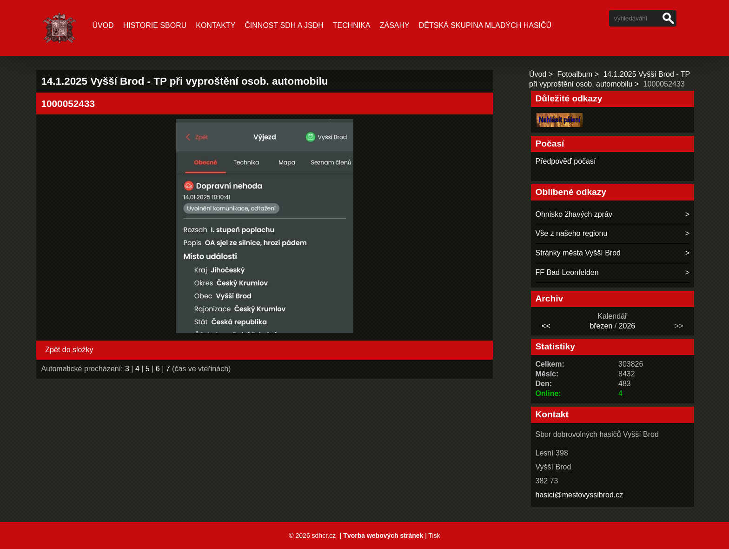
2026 (627, 326)
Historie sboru (155, 25)
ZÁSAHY (395, 25)
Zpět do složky (69, 350)
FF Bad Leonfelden (567, 272)
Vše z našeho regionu (572, 233)
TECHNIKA (352, 25)
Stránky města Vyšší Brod (578, 253)
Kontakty (215, 25)
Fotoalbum (575, 74)
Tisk (434, 535)
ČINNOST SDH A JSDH (284, 25)
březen (601, 326)
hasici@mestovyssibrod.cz (579, 495)
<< (546, 326)
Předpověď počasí (566, 161)
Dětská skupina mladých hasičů (485, 25)
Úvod (102, 25)
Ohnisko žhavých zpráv (574, 214)
